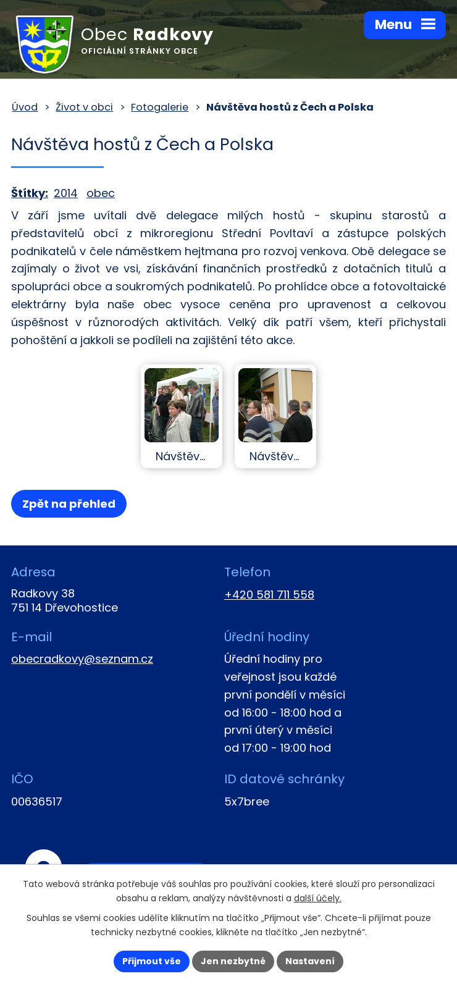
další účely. (318, 898)
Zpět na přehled (68, 503)
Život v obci (84, 107)
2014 (66, 193)
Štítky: (29, 193)
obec (100, 193)
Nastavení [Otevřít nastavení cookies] (310, 961)
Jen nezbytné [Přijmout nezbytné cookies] (233, 961)
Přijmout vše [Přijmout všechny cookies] (151, 961)
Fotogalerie (159, 107)
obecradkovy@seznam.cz (82, 659)
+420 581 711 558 (269, 594)
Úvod (25, 107)
